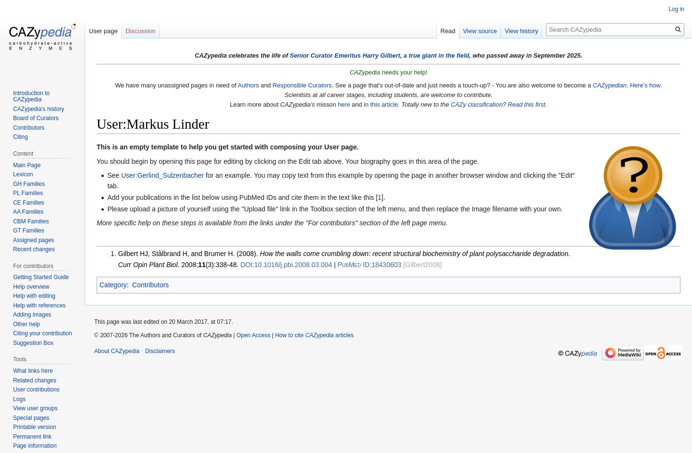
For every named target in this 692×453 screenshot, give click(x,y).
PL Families (28, 193)
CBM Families (31, 221)
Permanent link (32, 436)
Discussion (140, 31)
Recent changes (34, 249)
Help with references (39, 305)
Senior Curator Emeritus (325, 55)
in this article (381, 104)
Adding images (32, 314)
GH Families (29, 184)
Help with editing (34, 296)
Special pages (31, 418)
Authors (248, 85)
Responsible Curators (302, 85)
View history (521, 31)
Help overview (31, 286)
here (344, 104)
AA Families (28, 211)
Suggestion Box (33, 343)
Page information (35, 445)
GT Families (28, 230)
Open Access (253, 335)
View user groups (35, 408)
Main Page (26, 165)
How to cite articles (314, 335)
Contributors (150, 285)
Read (448, 31)
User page (103, 31)
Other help (26, 324)
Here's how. (646, 85)
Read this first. (527, 104)
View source (480, 31)
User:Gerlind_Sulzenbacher (162, 175)
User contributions (36, 389)
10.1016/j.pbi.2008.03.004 (286, 265)
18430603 (369, 265)
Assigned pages (33, 240)
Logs (19, 399)
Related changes (34, 380)
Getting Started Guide (41, 277)
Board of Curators (36, 118)
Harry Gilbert (381, 55)
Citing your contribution (42, 333)
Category (113, 285)
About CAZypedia (116, 351)
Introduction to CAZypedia (31, 96)
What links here (33, 370)
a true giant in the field (437, 55)
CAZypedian (609, 85)
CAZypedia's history (38, 109)
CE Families (28, 202)
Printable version (34, 427)
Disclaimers (160, 351)
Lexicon (23, 174)
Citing (20, 137)
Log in (676, 9)
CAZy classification (477, 104)
